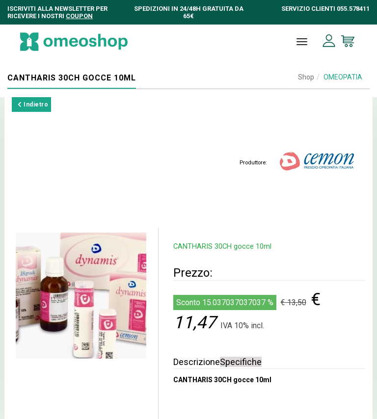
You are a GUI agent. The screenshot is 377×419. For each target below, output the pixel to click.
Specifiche (241, 362)
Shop (306, 77)
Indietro (33, 104)
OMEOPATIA (342, 77)
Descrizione (196, 362)
